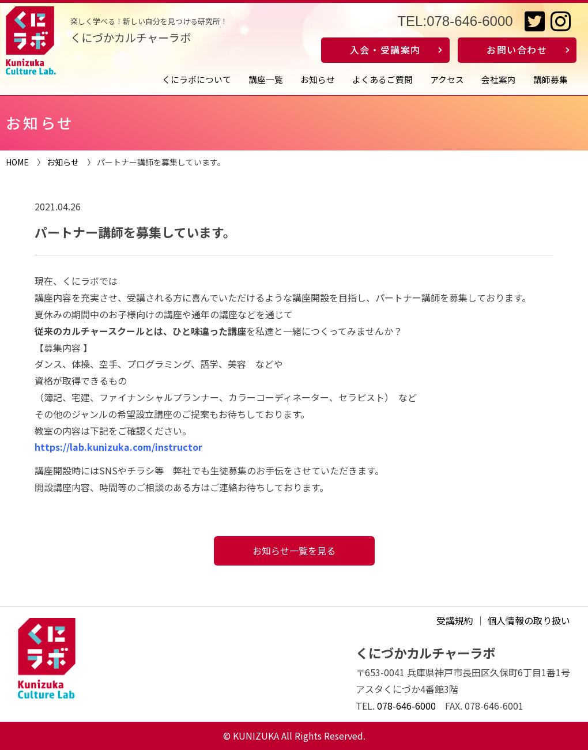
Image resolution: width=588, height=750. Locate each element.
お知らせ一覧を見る (294, 550)
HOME (17, 162)
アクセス (447, 79)
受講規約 (454, 620)
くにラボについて (196, 79)
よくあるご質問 (382, 79)
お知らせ (317, 79)
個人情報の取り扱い (528, 620)
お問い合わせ (517, 49)
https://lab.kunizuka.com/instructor (118, 447)
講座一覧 (265, 79)
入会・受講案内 (385, 49)
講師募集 (550, 79)
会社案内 (498, 79)
